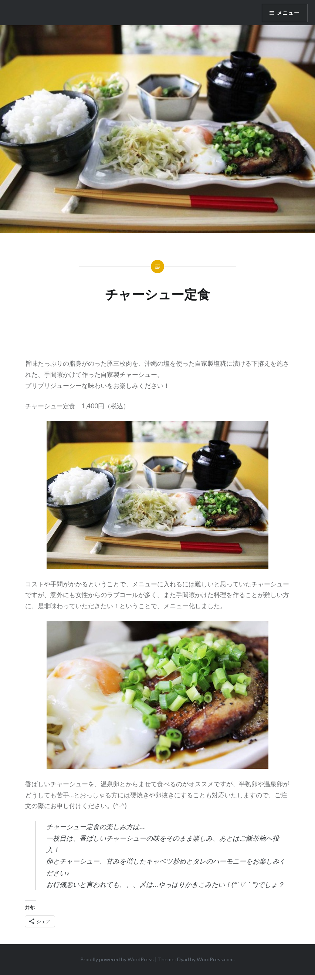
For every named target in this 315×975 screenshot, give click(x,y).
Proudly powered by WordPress (117, 959)
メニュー (288, 13)
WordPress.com (215, 959)
